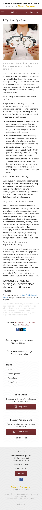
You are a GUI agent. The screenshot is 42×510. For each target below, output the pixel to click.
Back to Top (21, 504)
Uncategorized (14, 373)
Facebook (21, 479)
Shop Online (20, 406)
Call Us (14, 12)
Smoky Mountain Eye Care (26, 494)
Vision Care (12, 378)
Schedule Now (20, 431)
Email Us (21, 473)
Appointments (32, 12)
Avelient (31, 499)
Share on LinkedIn (24, 329)
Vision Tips (25, 325)
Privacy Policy (12, 499)
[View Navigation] (3, 12)
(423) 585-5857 (23, 464)
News (10, 369)
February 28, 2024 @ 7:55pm (25, 322)
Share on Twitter (21, 329)
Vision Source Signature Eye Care (21, 487)
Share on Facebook (17, 329)
